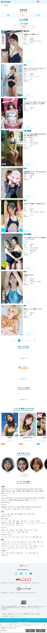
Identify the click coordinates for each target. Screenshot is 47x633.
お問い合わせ (12, 616)
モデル (32, 542)
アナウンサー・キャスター (10, 546)
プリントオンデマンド (7, 509)
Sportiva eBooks (5, 502)
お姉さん (14, 530)
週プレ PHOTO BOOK (7, 498)
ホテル (28, 537)
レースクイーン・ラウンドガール (21, 544)
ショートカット (34, 521)
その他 (5, 555)
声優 (40, 542)
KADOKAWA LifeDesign (28, 489)
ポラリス (23, 509)
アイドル (16, 542)
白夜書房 (41, 491)
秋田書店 (3, 489)
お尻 (24, 521)
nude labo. (28, 509)
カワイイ (6, 532)
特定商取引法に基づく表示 (28, 613)
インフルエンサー (26, 546)
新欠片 (32, 491)
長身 (12, 523)
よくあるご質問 (5, 616)
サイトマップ (19, 616)
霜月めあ (25, 310)
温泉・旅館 (38, 537)
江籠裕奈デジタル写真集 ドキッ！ (32, 34)
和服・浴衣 (6, 516)
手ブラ (5, 553)
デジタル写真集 (8, 15)
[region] (23, 627)
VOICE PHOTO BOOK (36, 507)
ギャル (19, 525)
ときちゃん (26, 241)
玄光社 (36, 489)
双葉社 (3, 493)
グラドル (6, 542)
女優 (24, 542)
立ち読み (28, 61)
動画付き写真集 (26, 507)
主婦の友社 (8, 491)
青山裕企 (31, 42)
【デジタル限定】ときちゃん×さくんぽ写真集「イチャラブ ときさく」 (34, 238)
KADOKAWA (18, 489)
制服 (14, 514)
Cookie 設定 (37, 613)
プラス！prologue (16, 507)
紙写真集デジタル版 (6, 507)
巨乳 (16, 521)
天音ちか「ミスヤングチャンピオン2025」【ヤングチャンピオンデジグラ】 (35, 69)
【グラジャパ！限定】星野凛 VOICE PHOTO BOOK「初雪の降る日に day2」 (35, 135)
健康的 (20, 523)
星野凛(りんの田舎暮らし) (29, 137)
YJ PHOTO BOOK (17, 498)
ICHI (31, 78)
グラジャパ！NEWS (38, 15)
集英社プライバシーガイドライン (15, 613)
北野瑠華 (25, 276)
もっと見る (23, 475)
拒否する (40, 630)
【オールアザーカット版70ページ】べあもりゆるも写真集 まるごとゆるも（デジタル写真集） (35, 104)
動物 (36, 553)
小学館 (13, 491)
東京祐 (31, 145)
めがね (31, 514)
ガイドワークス (10, 489)
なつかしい (33, 530)
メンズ (28, 553)
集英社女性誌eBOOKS (19, 500)
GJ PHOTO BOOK (27, 498)
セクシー (16, 532)
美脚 (4, 523)
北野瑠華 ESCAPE (28, 275)
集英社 (3, 491)
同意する (30, 630)
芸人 (15, 548)
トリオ (11, 537)
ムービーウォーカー (10, 493)
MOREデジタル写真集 (38, 498)
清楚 (25, 532)
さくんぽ (25, 242)
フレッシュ (29, 523)
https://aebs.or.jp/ (4, 609)
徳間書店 (28, 491)
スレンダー (6, 521)
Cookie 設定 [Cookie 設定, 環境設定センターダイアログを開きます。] (3, 630)
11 (27, 340)
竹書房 (23, 491)
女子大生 (5, 544)
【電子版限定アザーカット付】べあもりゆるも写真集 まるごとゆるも (35, 172)
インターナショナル (8, 525)
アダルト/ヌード (33, 548)
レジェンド (6, 548)
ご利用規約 (4, 613)
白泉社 (36, 491)
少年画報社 (18, 491)
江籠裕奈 (25, 36)
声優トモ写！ (16, 509)
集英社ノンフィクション (31, 500)
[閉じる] (44, 624)
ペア (4, 537)
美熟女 (23, 530)
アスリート (23, 548)
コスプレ (5, 514)
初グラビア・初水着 (17, 553)
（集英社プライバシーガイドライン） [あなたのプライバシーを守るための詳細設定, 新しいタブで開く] (8, 627)
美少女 (5, 530)
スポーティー (40, 523)
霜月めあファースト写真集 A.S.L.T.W (33, 309)
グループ (20, 537)
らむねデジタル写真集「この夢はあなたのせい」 (34, 204)
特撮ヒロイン (38, 546)
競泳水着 (22, 514)
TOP (2, 5)
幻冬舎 (40, 489)
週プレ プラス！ (23, 15)
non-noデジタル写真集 (7, 500)
